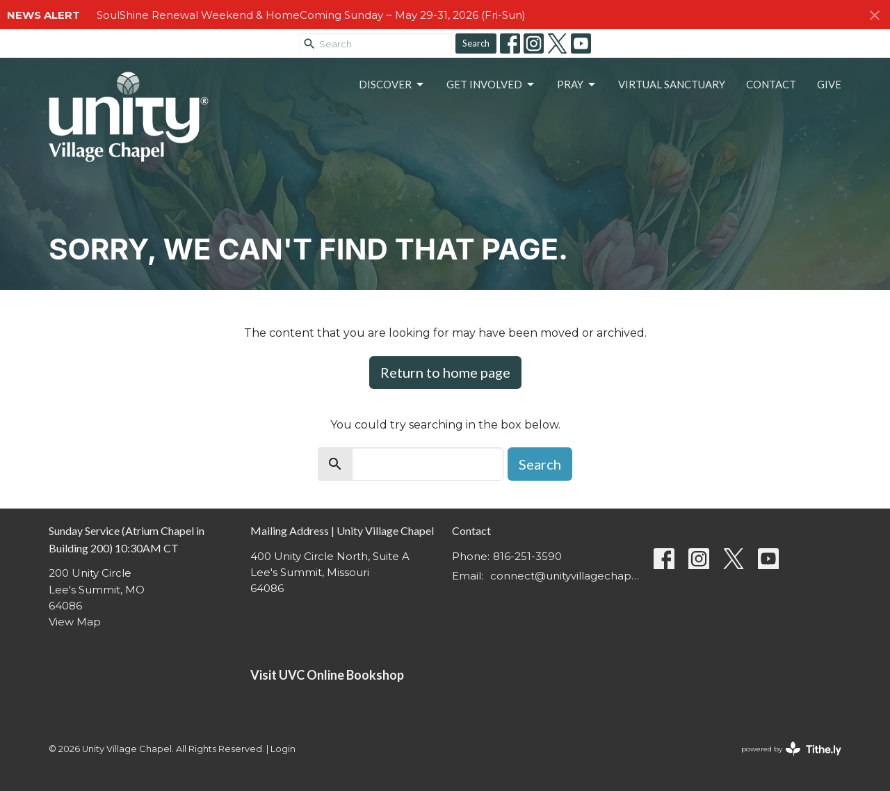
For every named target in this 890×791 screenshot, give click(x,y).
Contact (771, 84)
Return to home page (445, 372)
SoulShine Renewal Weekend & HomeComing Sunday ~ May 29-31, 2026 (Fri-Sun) (311, 15)
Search (476, 43)
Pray (577, 85)
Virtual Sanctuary (671, 84)
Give (829, 84)
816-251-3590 (527, 556)
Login (283, 749)
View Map (75, 621)
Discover (392, 85)
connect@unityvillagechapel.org (565, 575)
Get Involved (491, 85)
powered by (791, 749)
